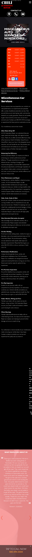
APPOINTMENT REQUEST (16, 83)
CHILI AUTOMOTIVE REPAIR (9, 88)
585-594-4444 (13, 75)
